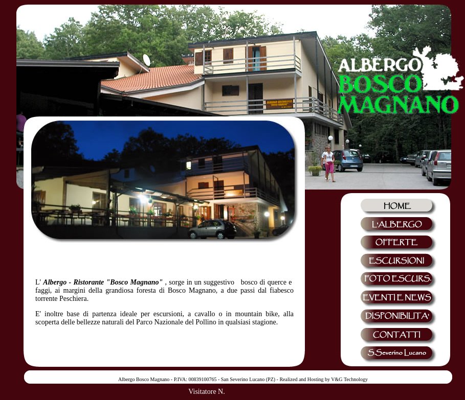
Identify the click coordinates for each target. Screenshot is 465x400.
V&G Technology (349, 379)
